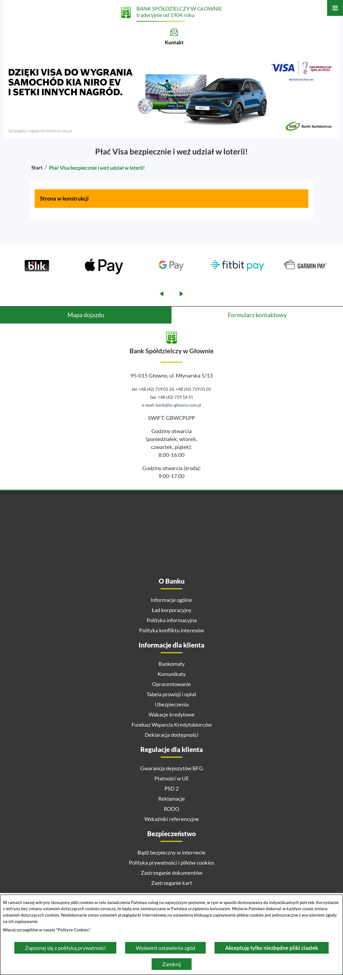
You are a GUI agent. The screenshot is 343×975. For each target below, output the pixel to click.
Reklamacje (171, 798)
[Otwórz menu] (335, 8)
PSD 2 (171, 788)
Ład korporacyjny (171, 610)
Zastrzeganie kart (171, 883)
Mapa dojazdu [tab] (86, 314)
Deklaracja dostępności (171, 734)
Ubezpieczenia (171, 704)
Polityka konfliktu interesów (171, 630)
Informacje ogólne (171, 600)
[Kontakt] (174, 36)
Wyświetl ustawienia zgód (165, 948)
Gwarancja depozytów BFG (171, 768)
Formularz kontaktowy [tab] (257, 314)
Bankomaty (171, 664)
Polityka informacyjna (172, 620)
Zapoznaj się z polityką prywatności (65, 948)
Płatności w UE (171, 778)
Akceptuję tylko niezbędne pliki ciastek (271, 948)
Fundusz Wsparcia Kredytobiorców (172, 724)
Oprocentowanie (171, 684)
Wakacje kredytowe (172, 714)
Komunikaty (172, 674)
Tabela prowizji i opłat (171, 694)
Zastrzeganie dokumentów (171, 872)
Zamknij (171, 964)
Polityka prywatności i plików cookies (171, 862)
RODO (171, 809)
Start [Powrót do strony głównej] (37, 168)
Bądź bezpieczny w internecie (171, 852)
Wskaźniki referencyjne (171, 819)
